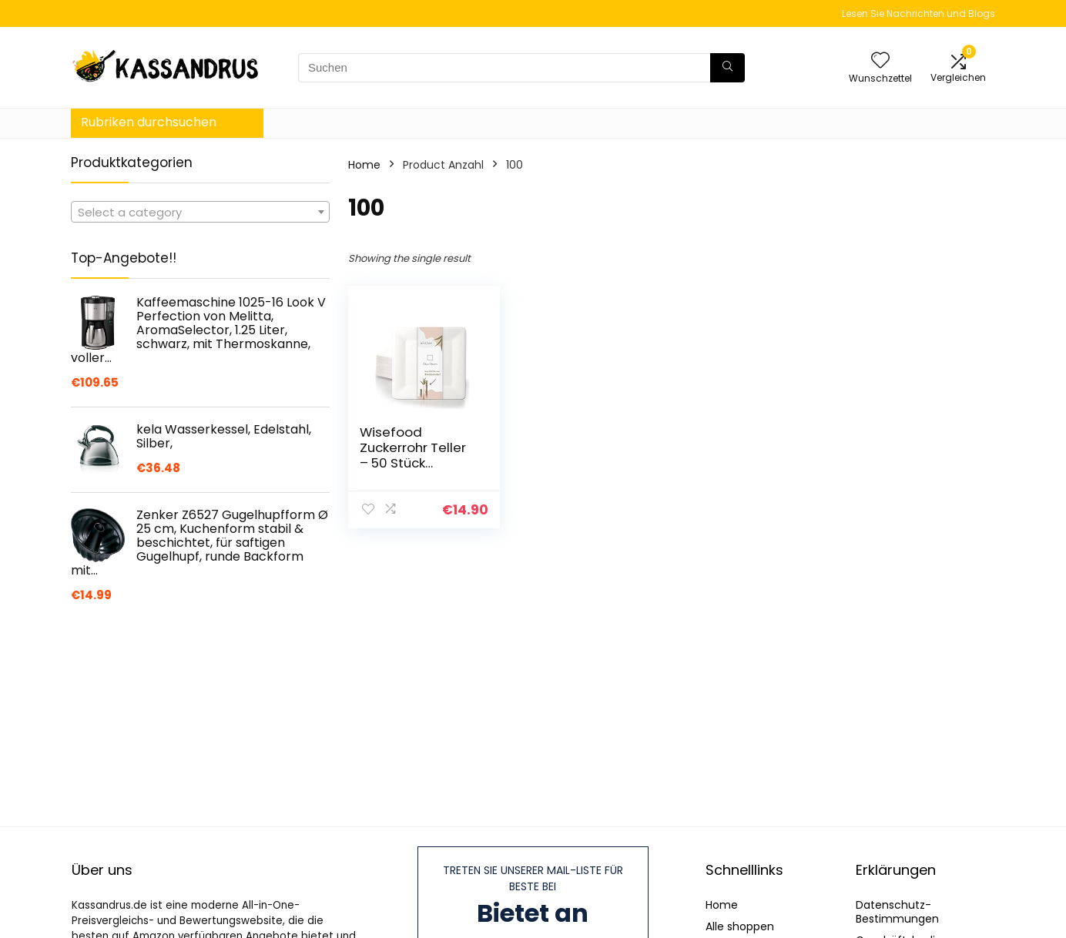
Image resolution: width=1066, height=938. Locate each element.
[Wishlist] (880, 61)
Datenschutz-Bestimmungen (897, 911)
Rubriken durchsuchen (148, 122)
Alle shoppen (740, 926)
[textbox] (200, 212)
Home (364, 165)
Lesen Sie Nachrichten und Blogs (918, 13)
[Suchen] (727, 67)
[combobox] (200, 212)
